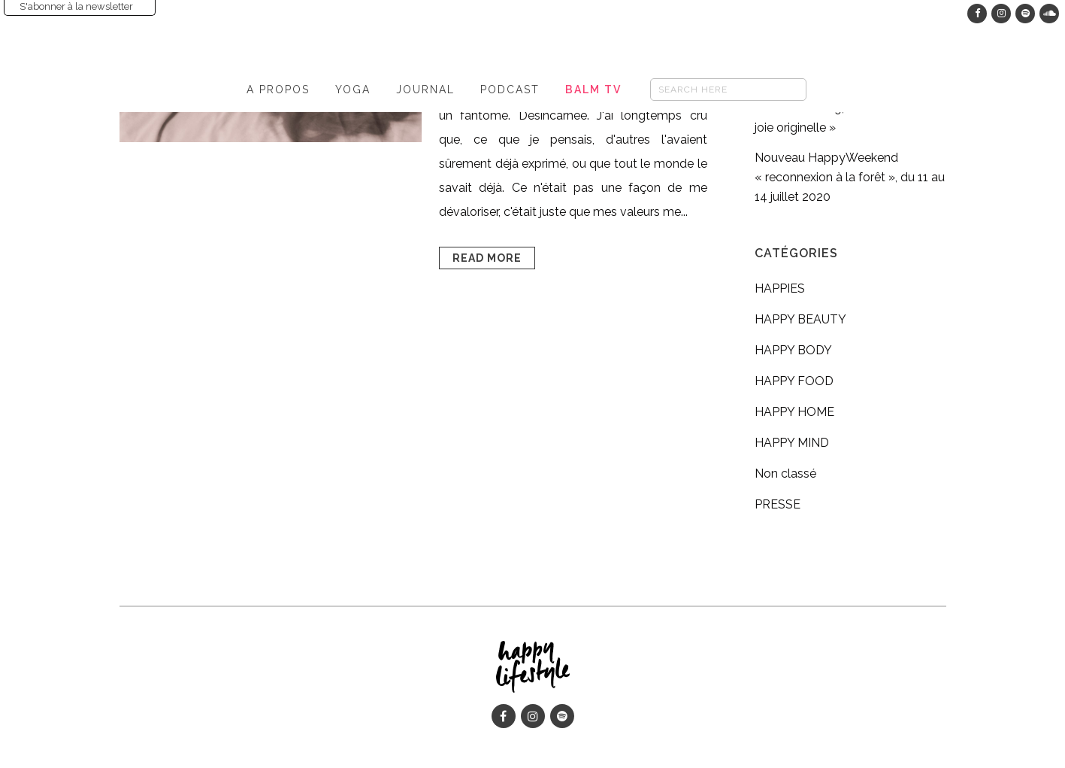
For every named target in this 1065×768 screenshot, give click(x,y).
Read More (487, 258)
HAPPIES (780, 288)
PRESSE (777, 504)
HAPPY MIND (792, 443)
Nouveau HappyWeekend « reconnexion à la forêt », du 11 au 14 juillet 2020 (850, 177)
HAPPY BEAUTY (800, 319)
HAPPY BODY (793, 350)
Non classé (785, 473)
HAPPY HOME (794, 412)
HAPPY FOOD (794, 381)
